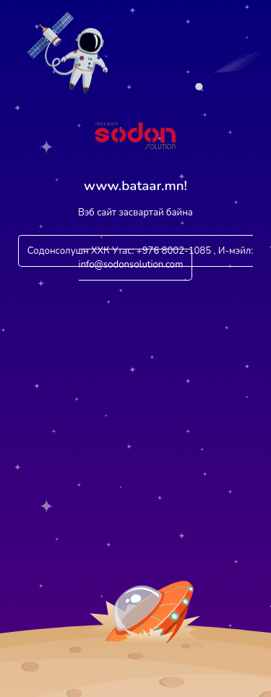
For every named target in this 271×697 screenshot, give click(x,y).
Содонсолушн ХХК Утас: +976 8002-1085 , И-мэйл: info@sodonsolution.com (140, 257)
